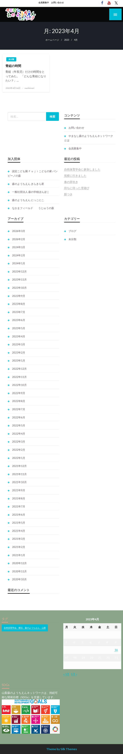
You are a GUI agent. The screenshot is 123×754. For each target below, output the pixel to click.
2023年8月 (18, 303)
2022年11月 (19, 376)
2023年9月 (18, 295)
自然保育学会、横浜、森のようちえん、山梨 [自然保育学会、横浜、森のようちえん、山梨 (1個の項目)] (25, 628)
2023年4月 (18, 336)
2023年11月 (19, 279)
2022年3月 (18, 441)
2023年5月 (18, 328)
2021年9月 (18, 490)
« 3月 (66, 674)
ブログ (72, 230)
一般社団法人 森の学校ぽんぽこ (30, 191)
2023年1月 (18, 360)
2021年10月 (19, 482)
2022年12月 (19, 368)
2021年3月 (18, 538)
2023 (66, 40)
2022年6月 (18, 417)
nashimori (29, 88)
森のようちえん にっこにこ (28, 200)
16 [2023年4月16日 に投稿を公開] (116, 649)
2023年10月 (19, 287)
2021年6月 (18, 514)
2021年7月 (18, 506)
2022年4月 (18, 433)
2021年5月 (18, 522)
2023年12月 (19, 271)
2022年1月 (18, 457)
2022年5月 (18, 425)
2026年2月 (18, 239)
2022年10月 (19, 384)
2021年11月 (19, 474)
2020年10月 (19, 579)
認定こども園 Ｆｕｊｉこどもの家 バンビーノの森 (33, 173)
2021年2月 (18, 546)
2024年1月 (18, 263)
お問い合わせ (57, 2)
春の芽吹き (71, 181)
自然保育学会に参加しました (82, 169)
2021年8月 (18, 498)
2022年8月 (18, 401)
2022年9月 (18, 393)
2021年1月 (18, 555)
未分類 (11, 59)
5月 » (74, 674)
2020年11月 (19, 571)
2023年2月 (18, 352)
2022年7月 (18, 409)
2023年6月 (18, 320)
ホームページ (52, 40)
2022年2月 (18, 449)
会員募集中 (43, 2)
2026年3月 (18, 230)
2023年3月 (18, 344)
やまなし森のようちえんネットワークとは (88, 138)
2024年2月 (18, 255)
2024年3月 (18, 247)
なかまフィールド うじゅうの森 (33, 208)
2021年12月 (19, 465)
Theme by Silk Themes (61, 749)
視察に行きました (75, 175)
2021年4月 (18, 530)
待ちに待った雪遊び (76, 188)
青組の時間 (13, 66)
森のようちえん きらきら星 (28, 183)
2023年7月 (18, 312)
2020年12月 (19, 563)
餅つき (68, 194)
